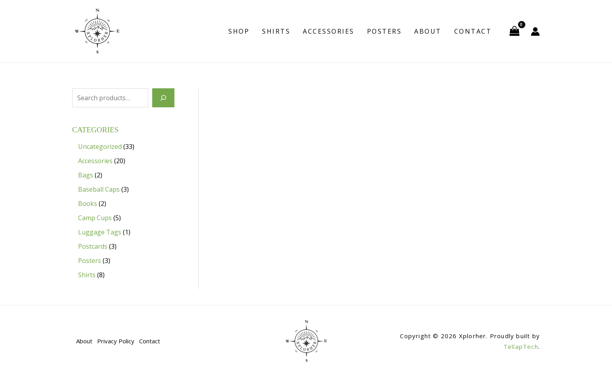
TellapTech (520, 346)
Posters (384, 31)
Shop (238, 31)
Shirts (276, 31)
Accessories (328, 31)
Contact (473, 31)
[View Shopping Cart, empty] (514, 31)
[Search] (163, 97)
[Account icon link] (535, 31)
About (428, 31)
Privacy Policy (115, 341)
